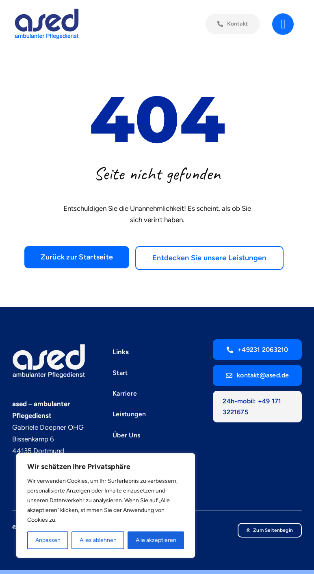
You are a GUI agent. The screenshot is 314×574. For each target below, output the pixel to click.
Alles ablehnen (98, 540)
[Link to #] (283, 26)
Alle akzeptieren (156, 540)
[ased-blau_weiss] (48, 347)
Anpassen (48, 540)
